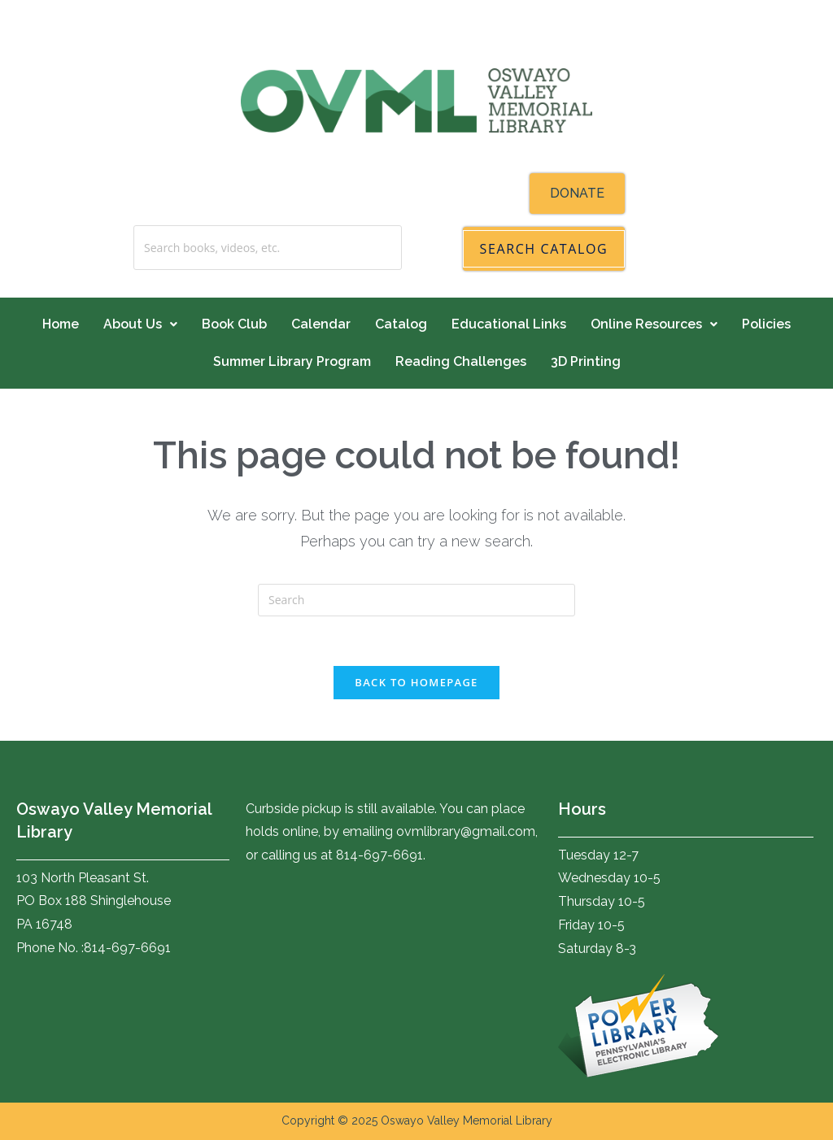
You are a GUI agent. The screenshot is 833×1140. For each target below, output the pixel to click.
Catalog (401, 324)
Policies (766, 324)
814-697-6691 (127, 947)
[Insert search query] (416, 600)
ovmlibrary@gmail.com (465, 831)
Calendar (321, 324)
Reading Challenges (460, 361)
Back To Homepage (416, 682)
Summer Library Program (292, 361)
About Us (140, 324)
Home (60, 324)
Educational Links (508, 324)
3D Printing (586, 361)
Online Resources (654, 324)
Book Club (234, 324)
